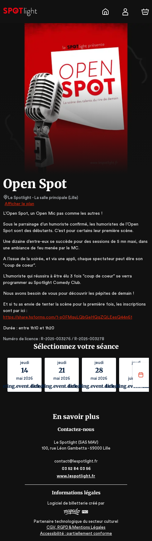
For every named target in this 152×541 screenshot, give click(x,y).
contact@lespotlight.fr (75, 461)
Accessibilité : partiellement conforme (76, 533)
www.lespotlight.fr (76, 476)
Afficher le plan (19, 203)
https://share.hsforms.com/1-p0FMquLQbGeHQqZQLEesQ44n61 (65, 317)
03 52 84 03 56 (76, 468)
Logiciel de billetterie (68, 503)
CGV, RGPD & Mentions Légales (76, 527)
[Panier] (145, 12)
